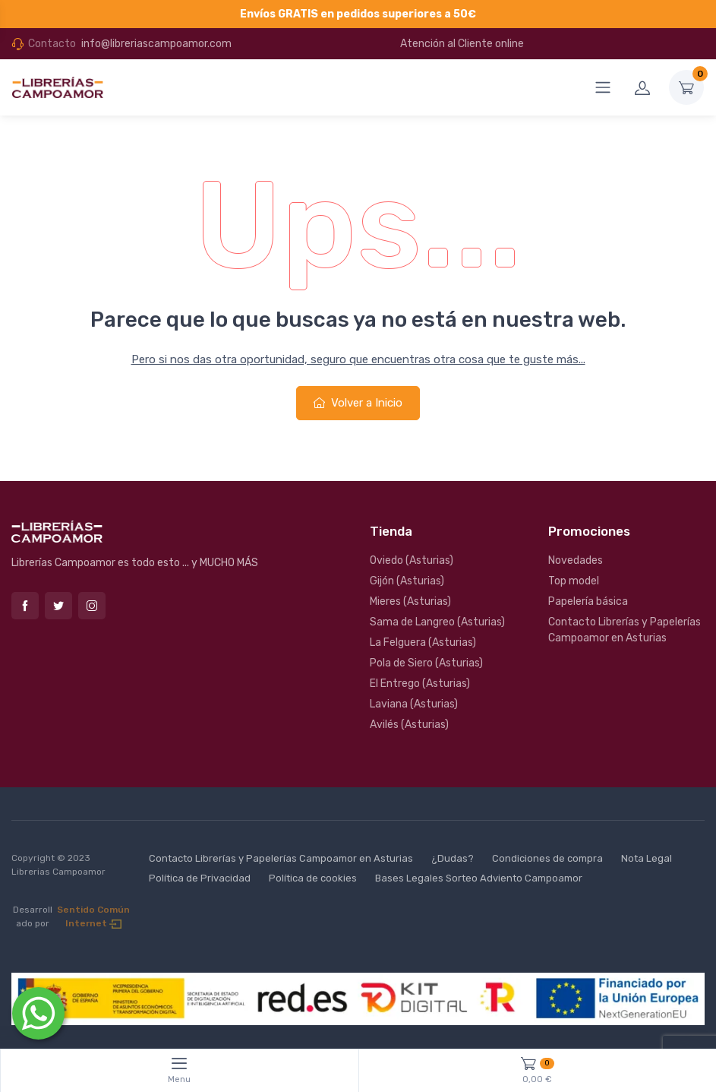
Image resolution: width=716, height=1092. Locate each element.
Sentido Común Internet (93, 916)
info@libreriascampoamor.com (156, 43)
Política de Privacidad (200, 878)
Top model (573, 580)
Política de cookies (313, 878)
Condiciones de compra (547, 858)
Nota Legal (646, 858)
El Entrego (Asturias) (420, 683)
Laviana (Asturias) (414, 704)
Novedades (575, 560)
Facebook (25, 606)
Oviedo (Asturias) (411, 560)
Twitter (58, 606)
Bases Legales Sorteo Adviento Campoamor (478, 878)
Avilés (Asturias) (409, 724)
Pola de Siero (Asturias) (426, 663)
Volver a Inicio (358, 403)
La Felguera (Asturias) (423, 642)
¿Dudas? (452, 858)
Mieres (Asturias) (410, 601)
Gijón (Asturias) (407, 580)
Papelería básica (588, 601)
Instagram (92, 606)
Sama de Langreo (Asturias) (437, 622)
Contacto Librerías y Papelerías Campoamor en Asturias (624, 630)
